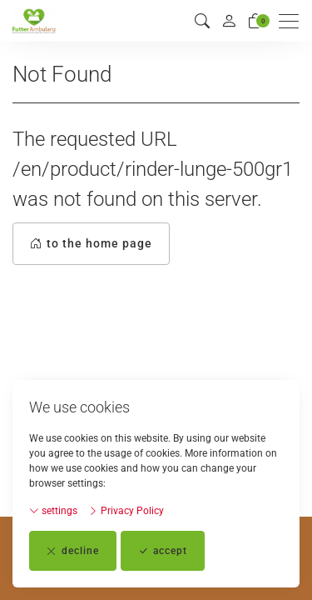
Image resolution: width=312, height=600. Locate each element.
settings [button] (53, 511)
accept (162, 550)
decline (73, 550)
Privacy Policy (126, 511)
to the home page (91, 243)
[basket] (255, 21)
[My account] (228, 21)
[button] (202, 21)
